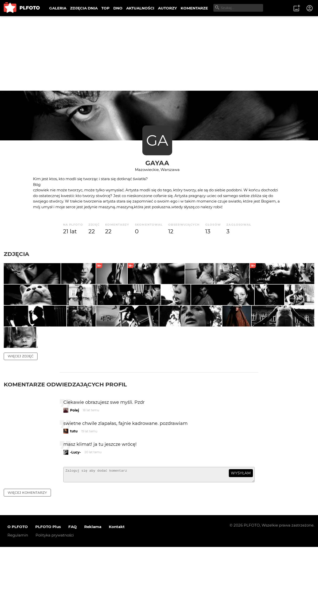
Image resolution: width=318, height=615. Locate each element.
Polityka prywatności (55, 603)
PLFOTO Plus (48, 595)
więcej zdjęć (21, 422)
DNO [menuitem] (117, 8)
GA (157, 140)
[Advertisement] (159, 53)
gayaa (157, 163)
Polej (74, 476)
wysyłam (241, 539)
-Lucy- (75, 518)
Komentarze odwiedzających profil (65, 450)
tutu (74, 497)
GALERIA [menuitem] (57, 8)
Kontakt (117, 595)
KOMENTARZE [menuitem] (194, 8)
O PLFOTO (17, 595)
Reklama (92, 595)
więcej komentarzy (27, 561)
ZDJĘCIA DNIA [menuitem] (84, 8)
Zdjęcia (16, 253)
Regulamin (17, 603)
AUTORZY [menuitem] (167, 8)
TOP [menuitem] (105, 8)
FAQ (72, 595)
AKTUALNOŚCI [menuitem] (140, 8)
